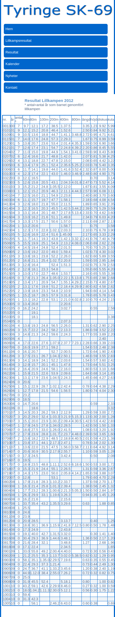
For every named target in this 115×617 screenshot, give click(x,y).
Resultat (11, 52)
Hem (9, 29)
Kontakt (11, 87)
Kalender (12, 64)
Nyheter (11, 76)
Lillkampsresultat (18, 41)
